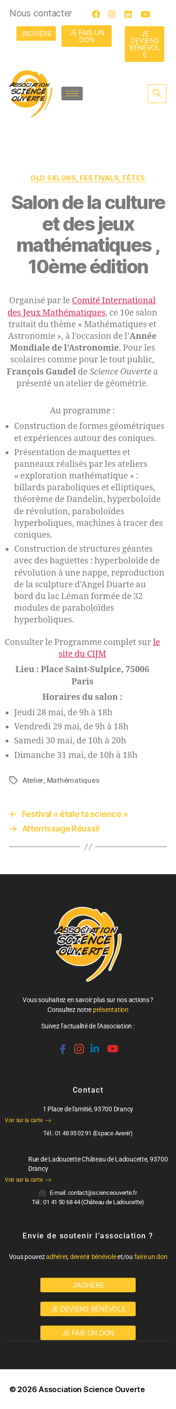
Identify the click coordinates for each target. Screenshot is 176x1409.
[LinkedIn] (131, 14)
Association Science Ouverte (91, 1389)
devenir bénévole (93, 1256)
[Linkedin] (94, 1045)
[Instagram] (115, 14)
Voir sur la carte (28, 1120)
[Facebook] (99, 14)
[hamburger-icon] (72, 93)
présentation (111, 1009)
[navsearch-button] (157, 93)
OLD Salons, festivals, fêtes (88, 178)
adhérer (56, 1256)
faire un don (151, 1256)
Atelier (33, 780)
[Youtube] (148, 14)
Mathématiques (73, 780)
